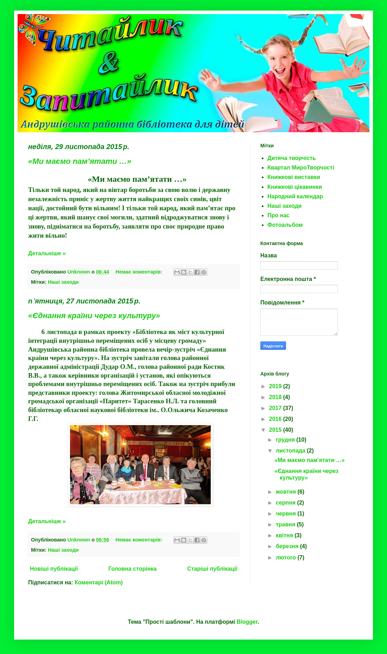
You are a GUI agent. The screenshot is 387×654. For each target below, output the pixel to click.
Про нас (278, 215)
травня (286, 524)
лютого (287, 557)
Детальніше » (47, 253)
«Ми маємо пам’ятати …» (79, 161)
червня (286, 514)
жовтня (287, 492)
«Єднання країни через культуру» (94, 315)
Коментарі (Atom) (99, 582)
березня (288, 546)
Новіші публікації (54, 569)
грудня (286, 440)
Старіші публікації (212, 569)
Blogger (247, 622)
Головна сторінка (132, 569)
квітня (285, 535)
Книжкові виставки (293, 177)
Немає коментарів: (139, 272)
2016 (276, 419)
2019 (276, 386)
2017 (276, 408)
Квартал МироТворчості (300, 168)
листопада (291, 451)
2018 (276, 397)
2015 (276, 430)
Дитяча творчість (291, 158)
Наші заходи (63, 282)
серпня (286, 503)
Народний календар (295, 196)
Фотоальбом (285, 225)
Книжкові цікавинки (294, 187)
